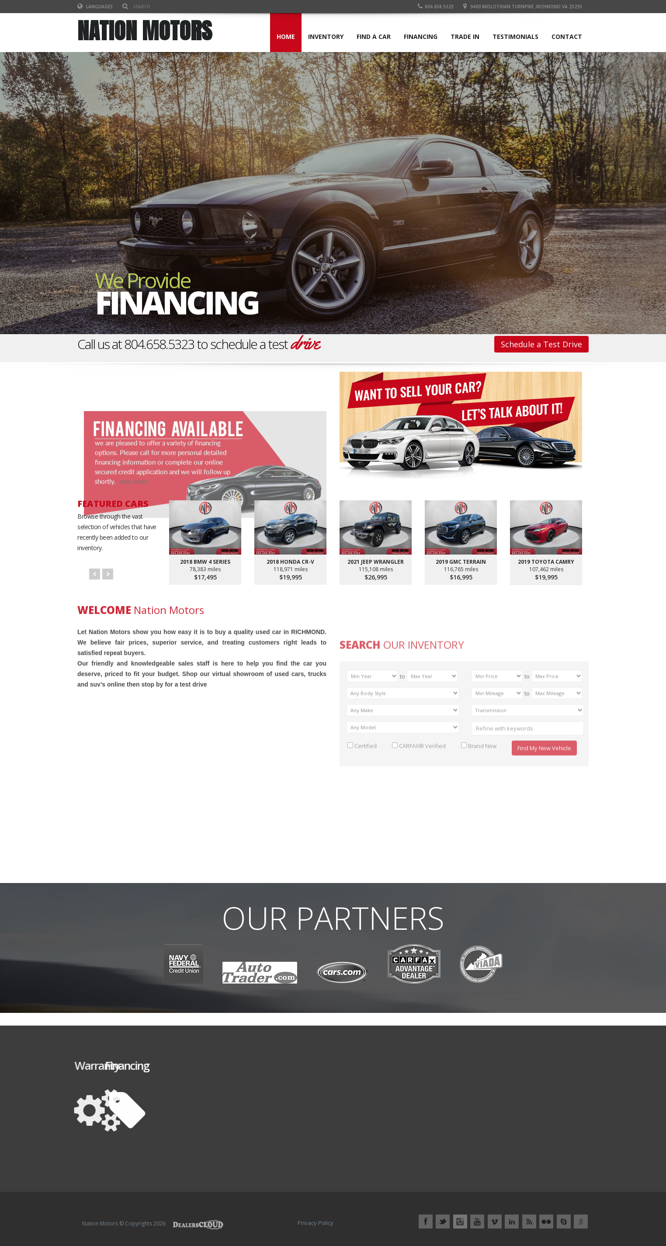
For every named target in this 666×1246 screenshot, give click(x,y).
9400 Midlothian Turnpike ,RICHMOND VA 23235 (526, 6)
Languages (95, 6)
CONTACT (567, 36)
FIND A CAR (374, 36)
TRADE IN (465, 36)
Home (286, 36)
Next (107, 574)
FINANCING (420, 36)
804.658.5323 (436, 6)
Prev (94, 574)
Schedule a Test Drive (541, 344)
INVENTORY (325, 36)
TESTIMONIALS (515, 36)
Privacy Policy (315, 1223)
